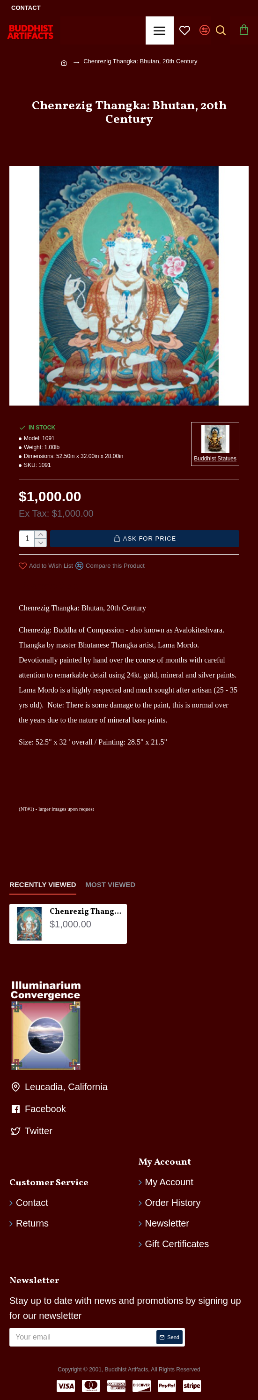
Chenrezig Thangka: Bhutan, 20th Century (87, 910)
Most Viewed (111, 882)
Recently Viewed (42, 882)
